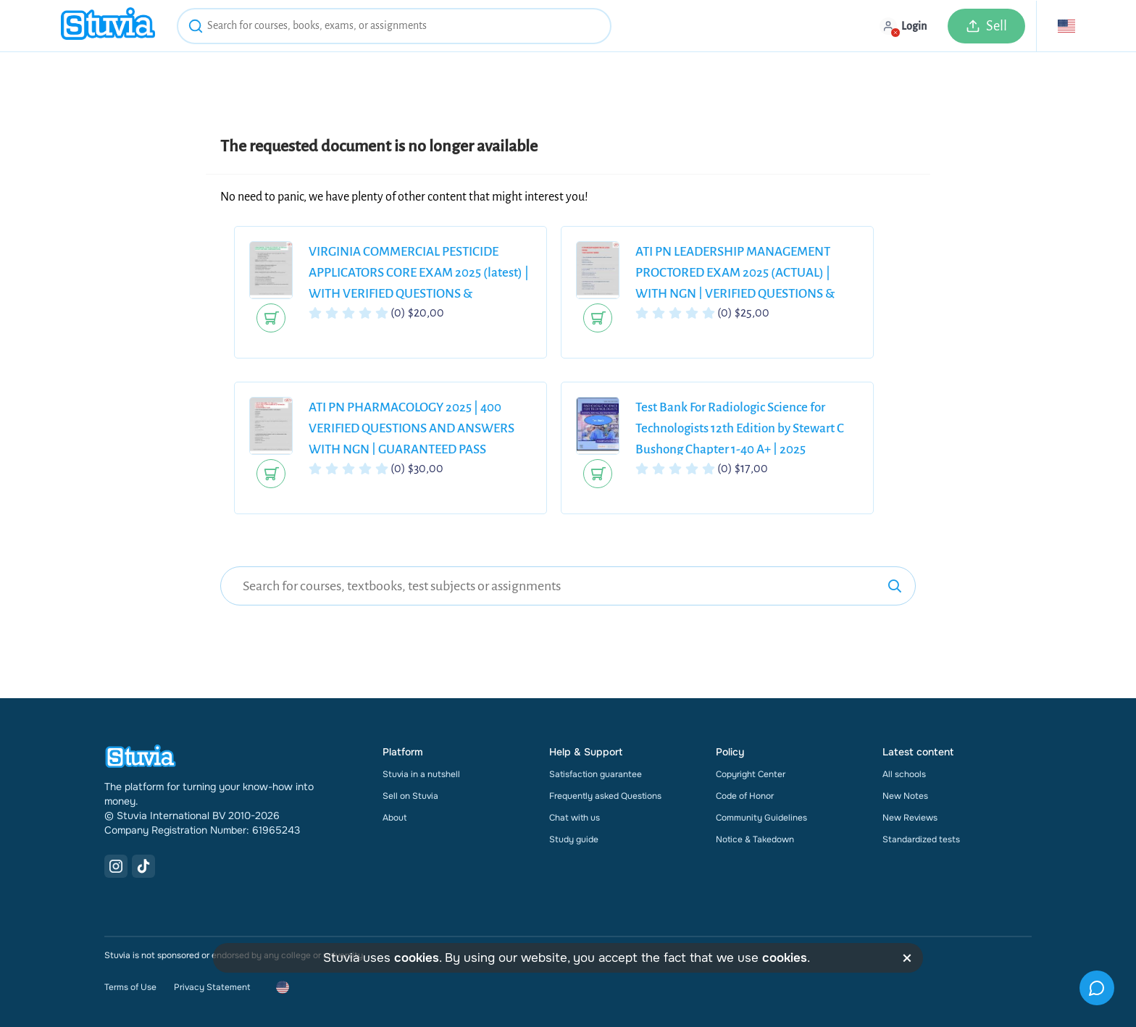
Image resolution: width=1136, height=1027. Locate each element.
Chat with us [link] (574, 817)
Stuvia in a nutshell (421, 774)
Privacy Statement (212, 987)
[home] (108, 25)
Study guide (573, 839)
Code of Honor (745, 796)
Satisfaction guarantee (595, 774)
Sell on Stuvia (410, 796)
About (394, 817)
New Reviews (909, 817)
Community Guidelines (761, 817)
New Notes (905, 796)
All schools (904, 774)
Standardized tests (921, 839)
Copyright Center (750, 774)
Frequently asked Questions (605, 796)
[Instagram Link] (116, 866)
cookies (416, 957)
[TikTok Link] (143, 866)
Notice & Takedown (755, 839)
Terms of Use (130, 987)
